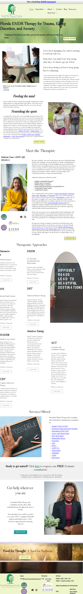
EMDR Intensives (48, 2)
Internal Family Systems (38, 229)
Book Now (69, 39)
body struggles (20, 136)
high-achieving (60, 197)
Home (31, 9)
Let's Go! (25, 557)
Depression (55, 441)
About (22, 576)
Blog (65, 9)
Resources (72, 9)
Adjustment (55, 453)
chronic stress (30, 134)
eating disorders (63, 193)
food (13, 136)
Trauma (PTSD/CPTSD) (60, 426)
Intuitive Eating (35, 131)
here (37, 466)
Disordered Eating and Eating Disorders (65, 429)
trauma (24, 134)
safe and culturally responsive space (57, 203)
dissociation (43, 195)
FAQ (57, 591)
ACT (64, 229)
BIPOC (54, 445)
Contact (59, 9)
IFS (24, 131)
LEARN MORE (5, 280)
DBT (27, 131)
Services (58, 576)
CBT (59, 229)
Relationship (56, 438)
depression (52, 195)
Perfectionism (56, 450)
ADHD (54, 455)
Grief (53, 443)
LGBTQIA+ (56, 448)
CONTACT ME (70, 238)
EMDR (21, 131)
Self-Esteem (55, 458)
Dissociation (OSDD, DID (60, 431)
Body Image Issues (58, 436)
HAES (57, 581)
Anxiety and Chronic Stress (60, 433)
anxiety (37, 195)
